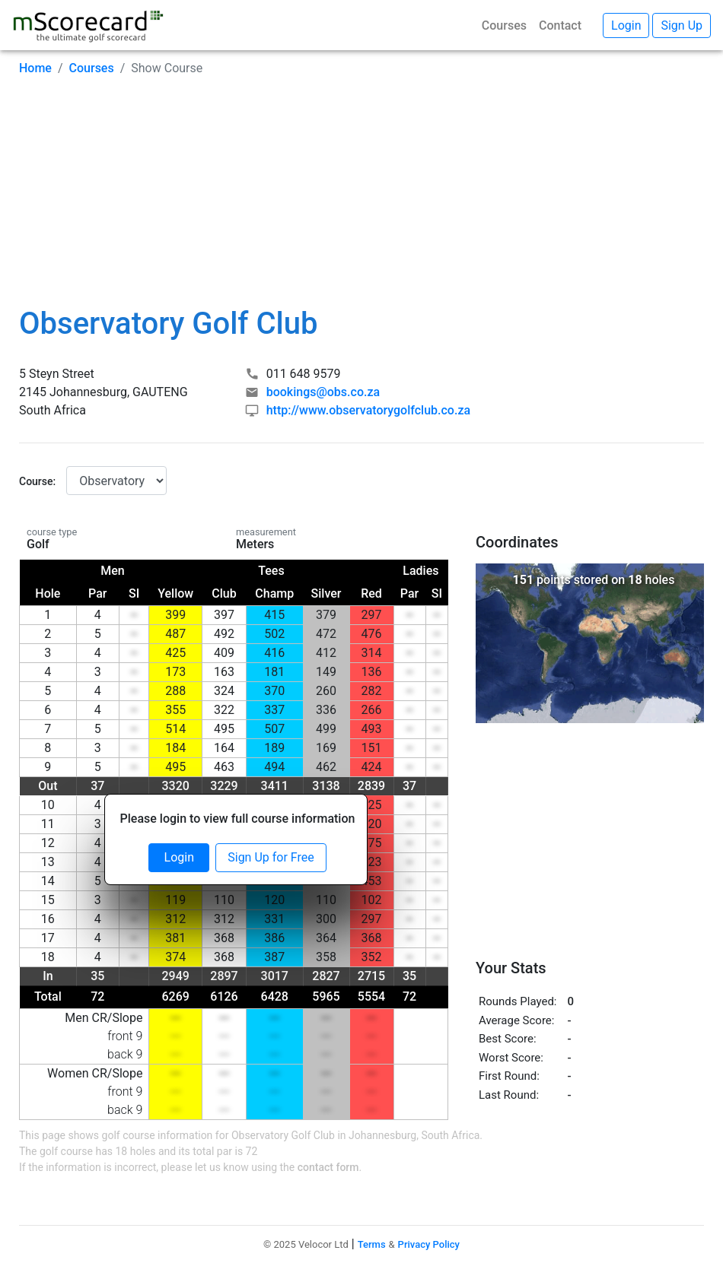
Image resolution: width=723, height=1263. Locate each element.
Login (179, 857)
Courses (504, 25)
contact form (328, 1167)
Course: (37, 481)
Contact (560, 25)
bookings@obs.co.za (323, 392)
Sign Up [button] (681, 25)
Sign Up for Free (271, 857)
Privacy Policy (429, 1244)
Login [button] (626, 25)
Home (35, 68)
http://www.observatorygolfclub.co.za (368, 410)
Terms (372, 1244)
